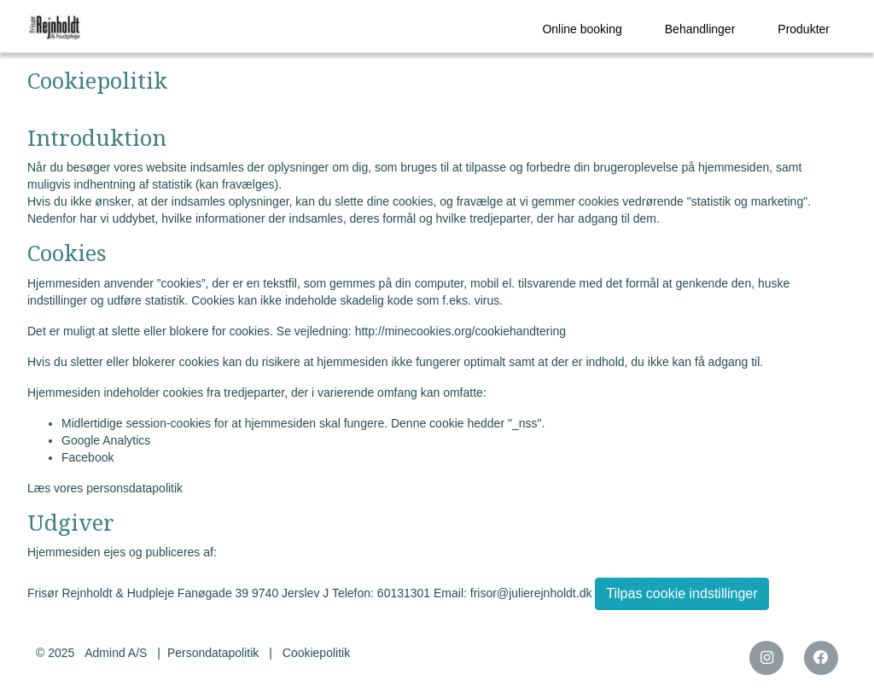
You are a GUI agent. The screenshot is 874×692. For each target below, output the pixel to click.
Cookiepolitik (316, 653)
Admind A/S (115, 653)
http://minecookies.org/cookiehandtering (460, 331)
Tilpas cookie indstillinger (681, 593)
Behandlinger (700, 29)
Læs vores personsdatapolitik (105, 488)
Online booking (581, 29)
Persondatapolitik (213, 653)
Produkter (804, 29)
